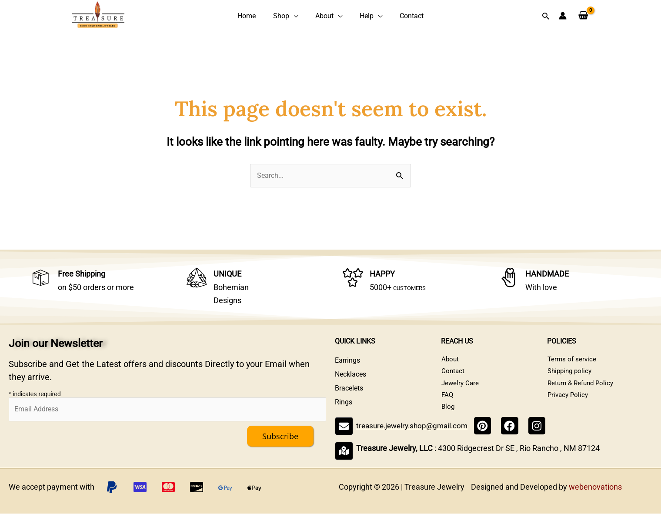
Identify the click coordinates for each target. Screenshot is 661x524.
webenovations (595, 497)
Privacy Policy (568, 404)
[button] (545, 16)
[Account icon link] (563, 16)
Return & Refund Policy (582, 390)
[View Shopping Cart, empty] (583, 16)
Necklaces (350, 376)
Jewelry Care (460, 390)
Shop (287, 16)
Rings (343, 404)
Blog (448, 418)
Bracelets (349, 390)
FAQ (447, 404)
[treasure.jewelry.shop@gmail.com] (343, 438)
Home (259, 16)
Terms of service (572, 362)
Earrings (347, 362)
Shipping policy (570, 376)
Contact (399, 16)
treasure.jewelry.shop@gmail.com (414, 437)
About (324, 16)
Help (360, 16)
